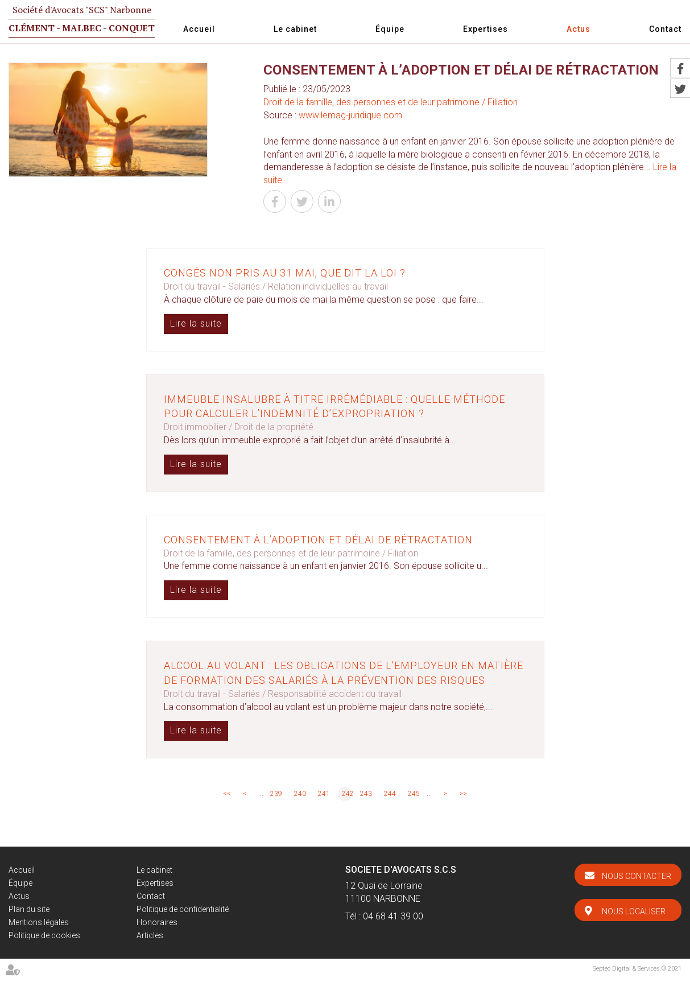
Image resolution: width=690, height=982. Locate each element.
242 (347, 794)
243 (366, 794)
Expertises (485, 29)
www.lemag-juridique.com (350, 115)
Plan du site (29, 909)
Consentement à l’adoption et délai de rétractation (318, 540)
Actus (578, 29)
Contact (665, 29)
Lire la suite (196, 323)
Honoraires (157, 922)
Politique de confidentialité (183, 909)
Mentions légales (39, 922)
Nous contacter (636, 876)
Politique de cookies (44, 935)
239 (276, 794)
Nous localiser (634, 911)
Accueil (199, 29)
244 (390, 794)
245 (414, 794)
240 (300, 794)
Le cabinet (295, 29)
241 (324, 794)
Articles (150, 935)
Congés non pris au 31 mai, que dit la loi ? (285, 273)
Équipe (389, 29)
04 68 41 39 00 (393, 916)
